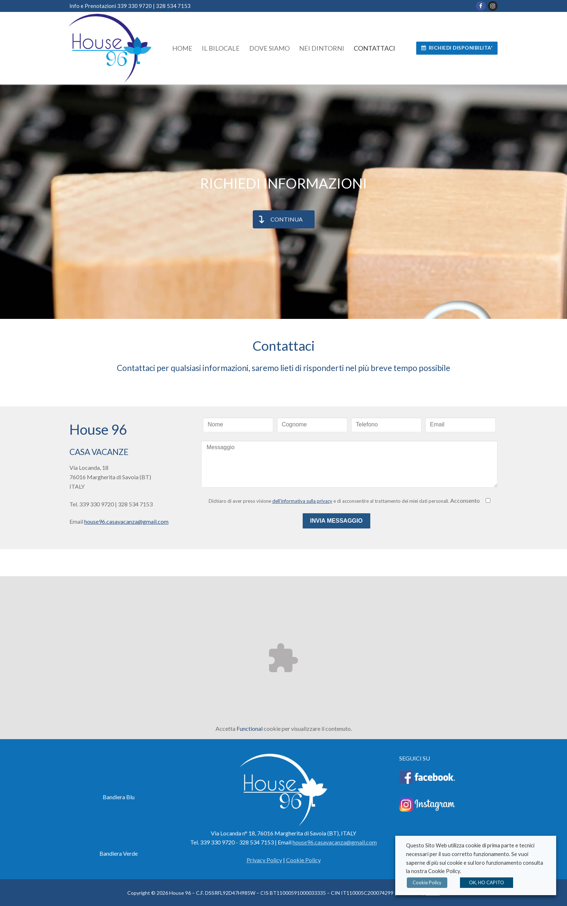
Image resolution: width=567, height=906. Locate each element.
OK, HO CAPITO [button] (485, 882)
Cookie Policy (426, 882)
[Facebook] (481, 6)
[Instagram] (493, 6)
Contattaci (283, 345)
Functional (249, 728)
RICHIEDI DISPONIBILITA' (457, 48)
